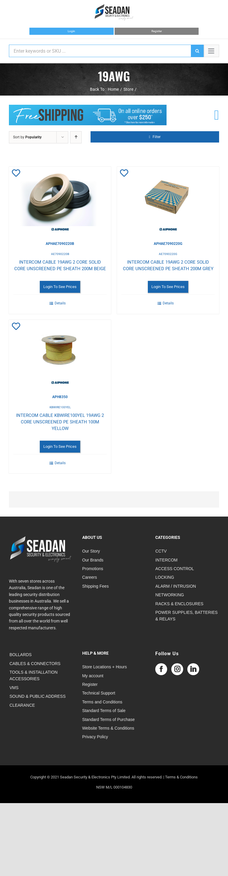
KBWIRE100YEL (60, 407)
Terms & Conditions (181, 777)
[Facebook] (161, 669)
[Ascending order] (76, 137)
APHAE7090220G (168, 244)
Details (60, 303)
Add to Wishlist (20, 174)
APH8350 (60, 397)
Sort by (27, 137)
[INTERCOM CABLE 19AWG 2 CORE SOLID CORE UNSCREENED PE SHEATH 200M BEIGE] (60, 199)
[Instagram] (177, 669)
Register (156, 31)
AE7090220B (60, 254)
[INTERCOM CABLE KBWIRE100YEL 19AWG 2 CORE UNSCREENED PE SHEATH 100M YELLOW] (60, 352)
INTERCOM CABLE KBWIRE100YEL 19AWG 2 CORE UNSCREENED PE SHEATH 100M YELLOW (60, 422)
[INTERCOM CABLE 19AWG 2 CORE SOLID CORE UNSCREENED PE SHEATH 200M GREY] (168, 199)
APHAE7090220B (60, 244)
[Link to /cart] (216, 115)
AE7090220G (168, 254)
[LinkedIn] (193, 669)
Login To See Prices (60, 286)
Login (71, 31)
